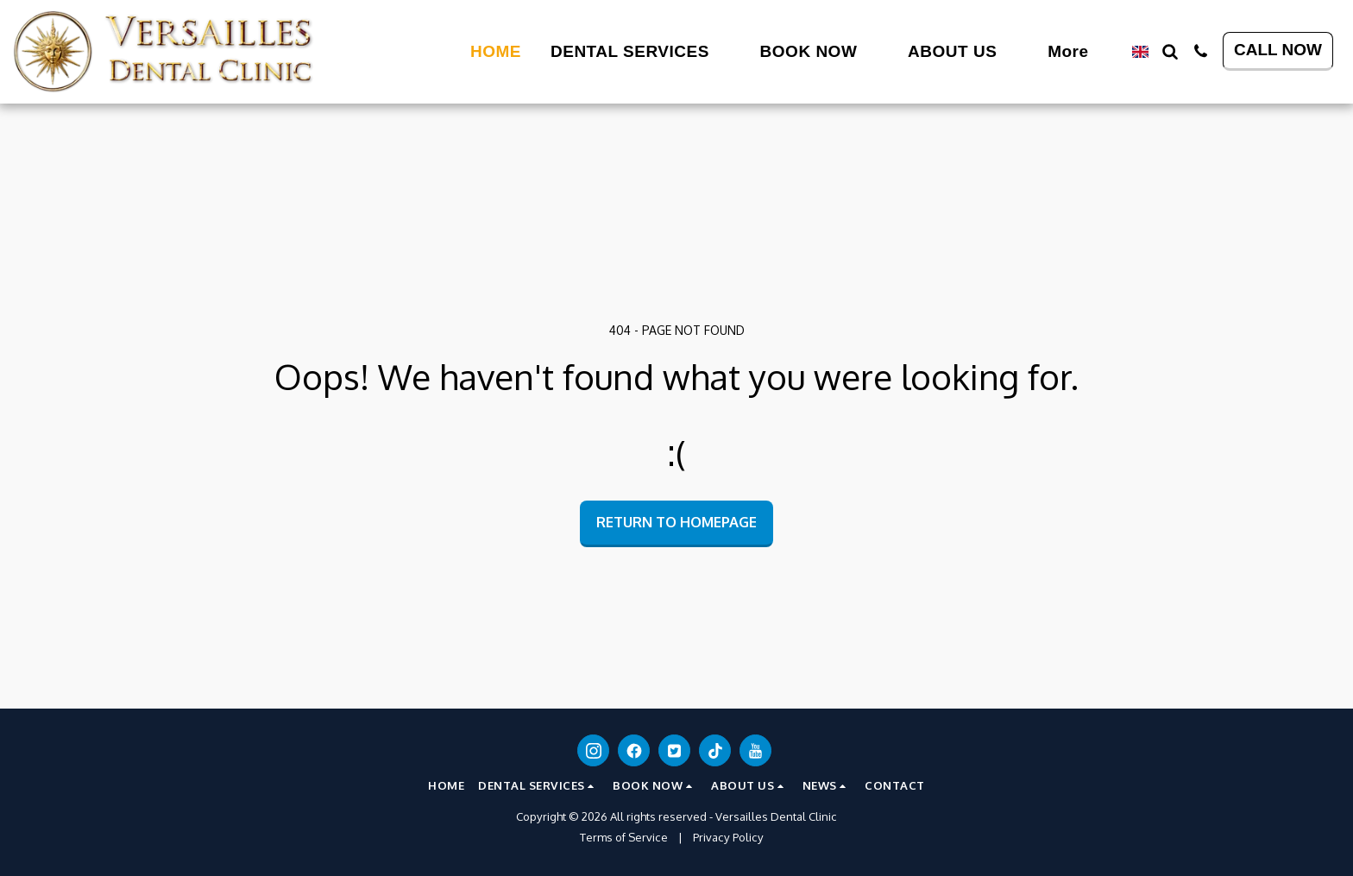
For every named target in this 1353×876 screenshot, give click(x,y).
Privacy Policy (728, 836)
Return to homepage (676, 522)
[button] (539, 51)
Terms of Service (624, 836)
